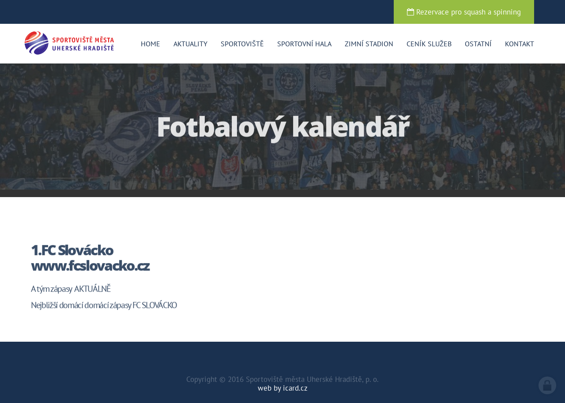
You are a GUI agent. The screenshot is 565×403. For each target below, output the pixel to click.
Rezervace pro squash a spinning (464, 12)
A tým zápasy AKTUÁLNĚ (71, 289)
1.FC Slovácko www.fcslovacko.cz (90, 258)
